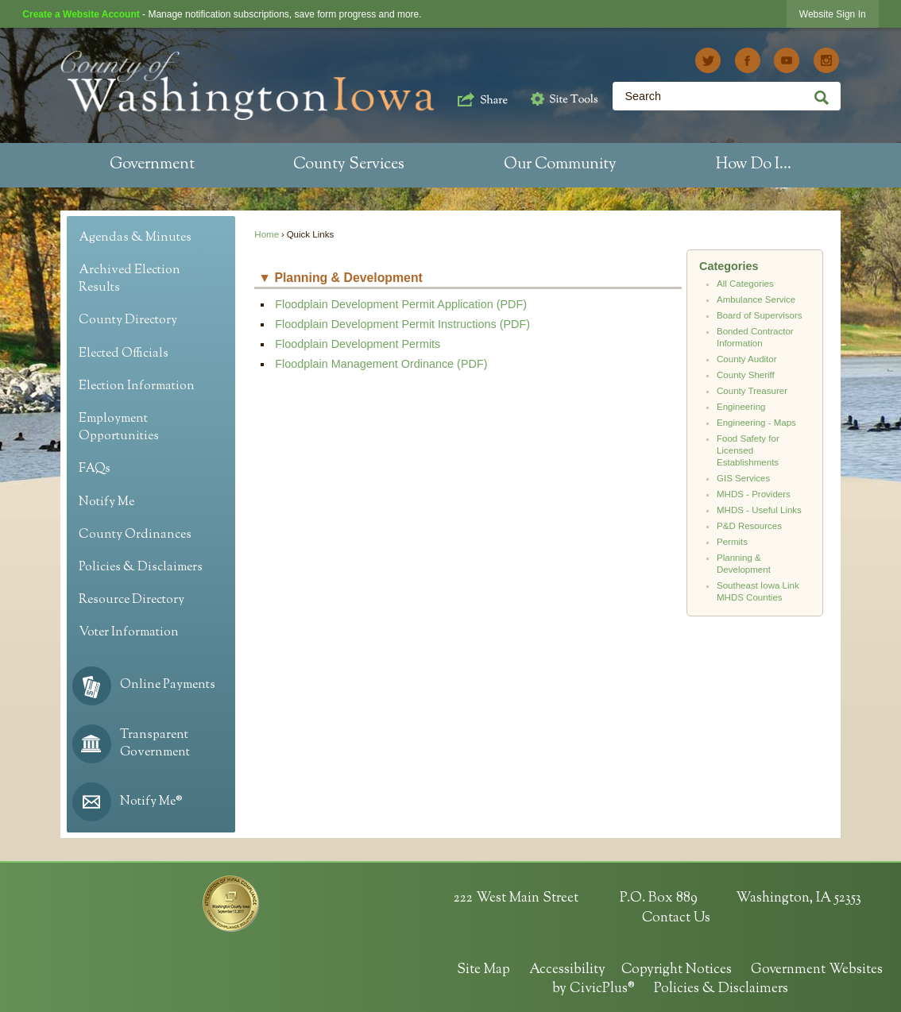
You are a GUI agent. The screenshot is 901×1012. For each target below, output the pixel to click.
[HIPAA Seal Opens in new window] (230, 903)
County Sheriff (746, 375)
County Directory (128, 320)
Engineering (741, 406)
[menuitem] (152, 165)
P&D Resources (749, 526)
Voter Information (129, 633)
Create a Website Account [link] (80, 14)
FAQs (94, 469)
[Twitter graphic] (708, 60)
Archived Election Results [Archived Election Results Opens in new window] (129, 279)
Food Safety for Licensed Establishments (748, 450)
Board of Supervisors (759, 315)
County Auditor (747, 359)
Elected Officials (123, 354)
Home (266, 234)
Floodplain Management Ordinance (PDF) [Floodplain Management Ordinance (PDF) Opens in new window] (381, 363)
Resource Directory (131, 600)
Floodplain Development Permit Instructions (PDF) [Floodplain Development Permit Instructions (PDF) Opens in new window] (402, 324)
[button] (483, 98)
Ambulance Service (756, 299)
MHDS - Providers (754, 494)
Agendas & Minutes (135, 238)
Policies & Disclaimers (141, 567)
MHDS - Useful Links (759, 510)
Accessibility (567, 969)
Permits (732, 542)
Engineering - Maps (756, 422)
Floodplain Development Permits (357, 344)
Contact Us (676, 918)
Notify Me (106, 502)
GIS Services (743, 478)
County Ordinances (135, 535)
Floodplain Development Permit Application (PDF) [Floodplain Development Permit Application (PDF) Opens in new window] (401, 304)
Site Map (483, 969)
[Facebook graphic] (747, 60)
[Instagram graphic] (826, 60)
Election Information (137, 386)
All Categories (745, 283)
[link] (833, 14)
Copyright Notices (676, 969)
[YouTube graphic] (787, 60)
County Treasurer (752, 391)
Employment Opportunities (119, 428)
